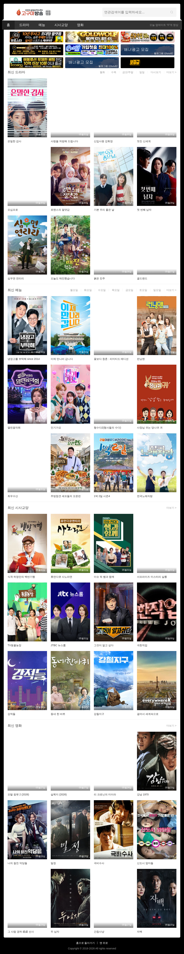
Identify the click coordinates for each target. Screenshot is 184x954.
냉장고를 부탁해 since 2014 (24, 358)
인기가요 (56, 427)
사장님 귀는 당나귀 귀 (150, 427)
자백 (139, 931)
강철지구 (99, 713)
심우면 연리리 (16, 278)
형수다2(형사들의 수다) (107, 427)
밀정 (53, 863)
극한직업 (142, 645)
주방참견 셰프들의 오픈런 (66, 496)
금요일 (129, 290)
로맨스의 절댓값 (60, 209)
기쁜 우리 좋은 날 (104, 209)
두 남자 (55, 931)
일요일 (157, 290)
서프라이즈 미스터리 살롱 (152, 576)
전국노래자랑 (145, 496)
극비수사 (99, 863)
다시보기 (156, 72)
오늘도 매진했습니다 (63, 278)
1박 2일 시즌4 (102, 496)
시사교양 (61, 25)
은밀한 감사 (14, 141)
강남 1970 (143, 794)
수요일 (102, 290)
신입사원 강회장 (103, 141)
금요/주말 (127, 72)
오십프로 (13, 209)
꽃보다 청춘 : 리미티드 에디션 (111, 358)
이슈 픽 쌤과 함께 (104, 576)
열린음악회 (14, 427)
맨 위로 (104, 942)
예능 (42, 25)
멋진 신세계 (144, 141)
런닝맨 (141, 358)
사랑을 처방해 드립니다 (64, 141)
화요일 (88, 290)
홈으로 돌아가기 (85, 942)
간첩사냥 (99, 931)
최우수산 (13, 496)
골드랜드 (142, 278)
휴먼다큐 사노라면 (61, 576)
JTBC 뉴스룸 (58, 645)
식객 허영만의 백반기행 (21, 576)
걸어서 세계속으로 (147, 713)
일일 (142, 72)
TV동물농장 (14, 645)
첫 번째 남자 (144, 209)
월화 (102, 72)
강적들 (11, 713)
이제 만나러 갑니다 (62, 358)
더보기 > (171, 72)
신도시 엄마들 (145, 863)
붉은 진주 (99, 278)
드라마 (24, 25)
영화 (80, 25)
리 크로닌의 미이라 (105, 794)
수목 (113, 72)
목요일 (116, 290)
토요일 (143, 290)
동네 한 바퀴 (58, 713)
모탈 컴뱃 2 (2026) (18, 794)
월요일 (74, 290)
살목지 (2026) (59, 794)
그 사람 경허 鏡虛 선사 (21, 931)
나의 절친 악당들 (17, 863)
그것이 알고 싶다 (103, 645)
